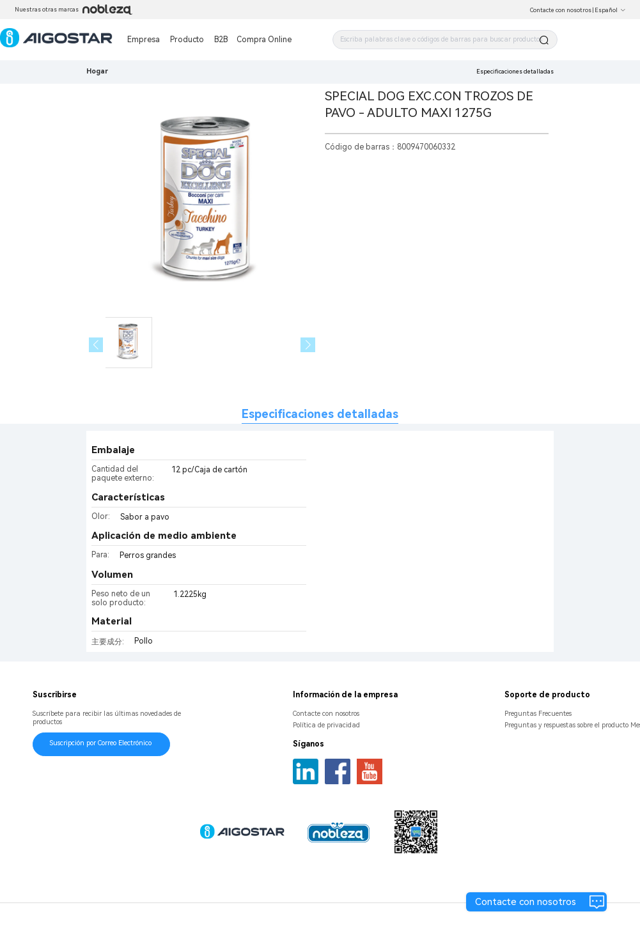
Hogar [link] (97, 71)
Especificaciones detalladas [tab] (320, 414)
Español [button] (610, 10)
